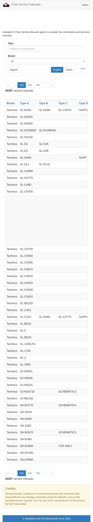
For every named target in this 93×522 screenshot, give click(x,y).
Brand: (12, 56)
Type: (11, 43)
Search (14, 69)
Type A (24, 103)
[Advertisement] (46, 21)
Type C (62, 103)
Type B (43, 103)
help (83, 68)
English (57, 69)
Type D (83, 103)
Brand (11, 103)
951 (38, 85)
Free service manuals (22, 4)
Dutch (69, 69)
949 (22, 85)
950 (30, 85)
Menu (86, 5)
